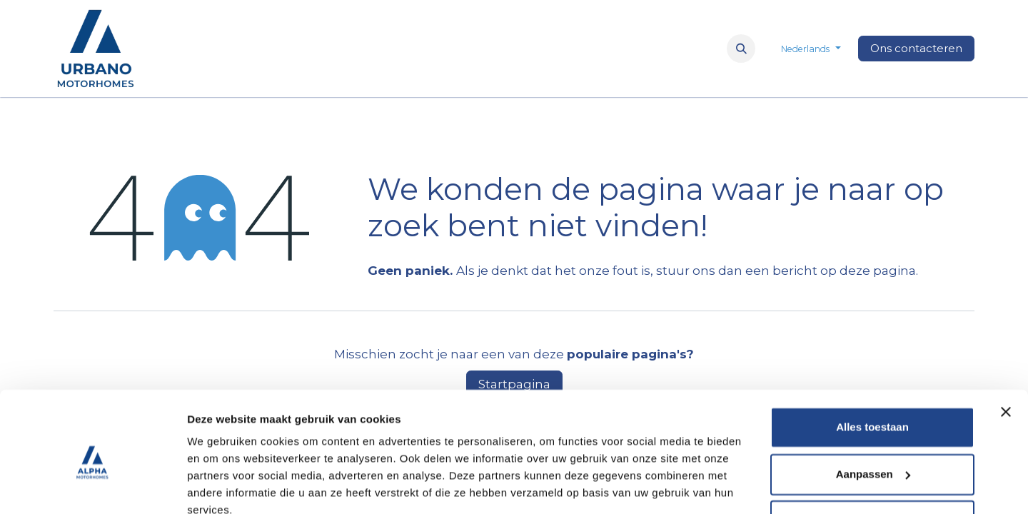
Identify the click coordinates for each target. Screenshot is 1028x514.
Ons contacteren (916, 48)
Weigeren (872, 457)
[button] (741, 48)
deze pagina (878, 270)
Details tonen (221, 486)
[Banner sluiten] (1006, 348)
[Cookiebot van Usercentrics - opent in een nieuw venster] (92, 486)
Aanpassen (873, 410)
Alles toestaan (872, 364)
